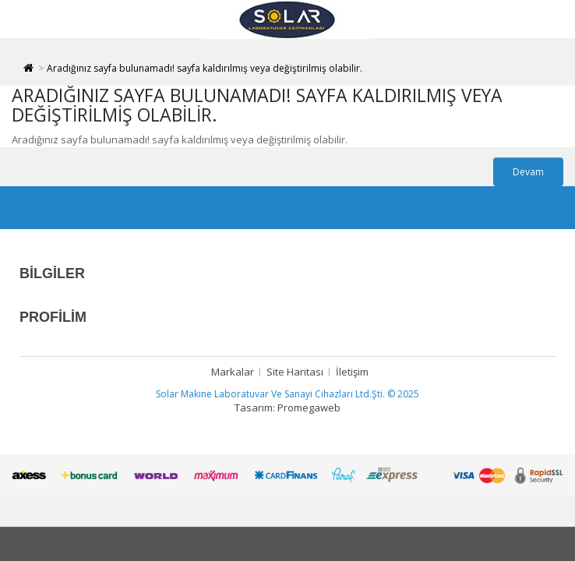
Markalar (232, 372)
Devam (528, 171)
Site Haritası (294, 372)
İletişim (352, 372)
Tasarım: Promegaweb (287, 407)
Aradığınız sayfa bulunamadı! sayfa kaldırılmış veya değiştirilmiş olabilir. (204, 68)
